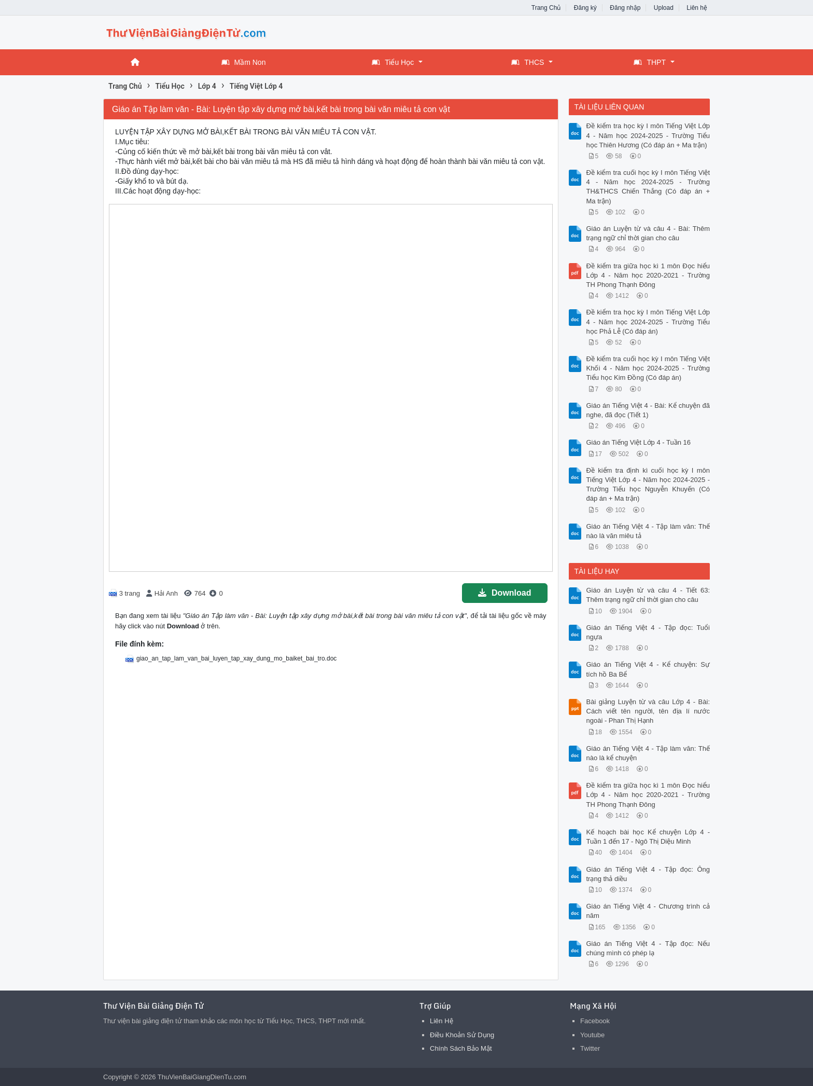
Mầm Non (243, 62)
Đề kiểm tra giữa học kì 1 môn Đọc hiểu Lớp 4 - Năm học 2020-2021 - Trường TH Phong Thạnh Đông (648, 275)
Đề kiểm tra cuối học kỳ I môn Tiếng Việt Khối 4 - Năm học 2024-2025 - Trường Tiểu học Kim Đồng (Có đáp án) (648, 368)
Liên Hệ (441, 1021)
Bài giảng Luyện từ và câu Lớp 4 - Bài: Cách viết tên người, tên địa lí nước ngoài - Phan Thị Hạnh (648, 711)
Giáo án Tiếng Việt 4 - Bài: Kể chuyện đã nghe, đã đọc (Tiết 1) (648, 410)
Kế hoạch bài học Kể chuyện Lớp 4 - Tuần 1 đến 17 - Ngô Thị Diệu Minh (648, 836)
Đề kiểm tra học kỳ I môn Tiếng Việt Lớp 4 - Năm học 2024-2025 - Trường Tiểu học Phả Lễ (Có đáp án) (648, 321)
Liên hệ (696, 7)
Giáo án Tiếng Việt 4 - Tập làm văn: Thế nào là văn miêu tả (648, 531)
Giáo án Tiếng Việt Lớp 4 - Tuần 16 (638, 442)
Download (504, 592)
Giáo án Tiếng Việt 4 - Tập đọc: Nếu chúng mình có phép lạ (648, 948)
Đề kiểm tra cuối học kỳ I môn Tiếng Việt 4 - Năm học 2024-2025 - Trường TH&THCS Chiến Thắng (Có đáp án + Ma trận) (648, 187)
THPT (650, 62)
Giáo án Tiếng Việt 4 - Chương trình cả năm (648, 910)
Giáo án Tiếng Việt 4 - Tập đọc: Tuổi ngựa (648, 632)
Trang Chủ (546, 7)
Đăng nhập (625, 7)
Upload (664, 7)
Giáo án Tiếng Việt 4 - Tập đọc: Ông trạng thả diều (648, 874)
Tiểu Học (393, 62)
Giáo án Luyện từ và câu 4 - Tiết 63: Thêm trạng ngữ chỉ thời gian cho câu (648, 594)
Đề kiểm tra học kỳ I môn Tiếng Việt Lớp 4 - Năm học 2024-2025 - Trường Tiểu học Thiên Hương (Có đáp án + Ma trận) (648, 135)
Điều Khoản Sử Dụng (462, 1035)
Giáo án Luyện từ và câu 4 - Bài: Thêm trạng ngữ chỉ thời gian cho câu (648, 233)
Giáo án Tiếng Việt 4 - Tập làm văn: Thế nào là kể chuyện (648, 753)
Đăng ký (585, 7)
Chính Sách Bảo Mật (461, 1048)
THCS (527, 62)
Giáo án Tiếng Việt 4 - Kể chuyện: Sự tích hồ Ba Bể (648, 669)
